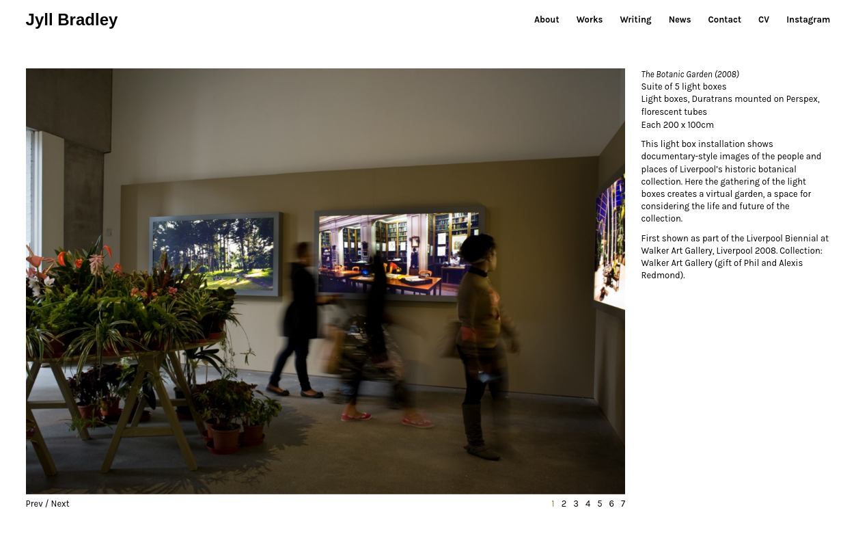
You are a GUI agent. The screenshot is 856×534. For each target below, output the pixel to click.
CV (763, 19)
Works (590, 19)
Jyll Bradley (72, 19)
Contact (724, 19)
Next (60, 503)
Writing (635, 19)
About (547, 19)
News (680, 19)
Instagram (808, 19)
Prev (34, 503)
